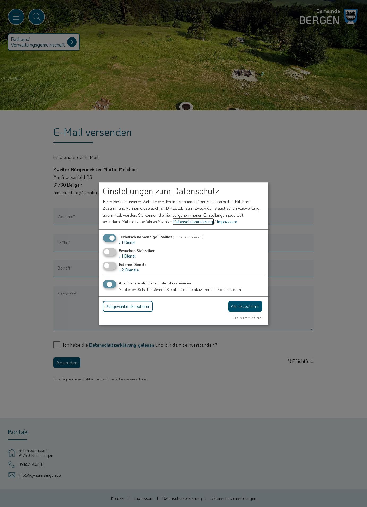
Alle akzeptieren (245, 306)
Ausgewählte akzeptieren (127, 306)
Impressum (227, 222)
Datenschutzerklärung (193, 222)
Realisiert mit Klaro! (247, 318)
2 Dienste (129, 270)
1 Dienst (127, 242)
